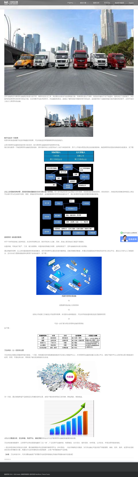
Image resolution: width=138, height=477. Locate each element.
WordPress (38, 474)
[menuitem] (73, 2)
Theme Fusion (46, 474)
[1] (69, 52)
